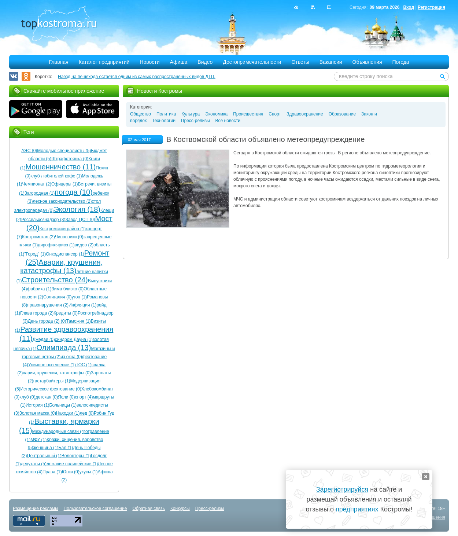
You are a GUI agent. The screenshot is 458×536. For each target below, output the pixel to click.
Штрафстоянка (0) (69, 158)
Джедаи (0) (44, 339)
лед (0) (87, 413)
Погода (400, 62)
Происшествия (248, 114)
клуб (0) (27, 397)
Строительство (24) (55, 280)
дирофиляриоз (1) (56, 244)
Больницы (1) (63, 405)
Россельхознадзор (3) (43, 219)
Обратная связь (148, 508)
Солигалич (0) (57, 297)
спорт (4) (84, 397)
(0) (62, 321)
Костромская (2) (38, 236)
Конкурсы (180, 508)
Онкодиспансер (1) (65, 254)
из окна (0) (71, 356)
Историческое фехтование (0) (51, 389)
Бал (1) (66, 447)
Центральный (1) (44, 455)
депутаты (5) (34, 463)
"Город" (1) (35, 254)
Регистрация (431, 7)
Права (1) (52, 471)
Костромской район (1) (63, 228)
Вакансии (331, 62)
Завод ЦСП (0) (80, 219)
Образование (342, 114)
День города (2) (44, 321)
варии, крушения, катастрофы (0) (57, 372)
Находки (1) (68, 413)
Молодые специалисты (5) (64, 150)
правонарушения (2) (48, 305)
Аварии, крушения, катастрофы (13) (61, 266)
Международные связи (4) (58, 431)
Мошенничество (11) (60, 167)
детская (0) (47, 397)
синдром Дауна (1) (74, 339)
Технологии (164, 120)
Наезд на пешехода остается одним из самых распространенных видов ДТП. (136, 76)
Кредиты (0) (65, 313)
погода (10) (73, 192)
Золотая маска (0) (37, 413)
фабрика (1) (39, 288)
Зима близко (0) (68, 288)
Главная (58, 62)
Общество (140, 114)
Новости (149, 62)
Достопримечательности (252, 62)
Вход (408, 7)
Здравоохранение (305, 114)
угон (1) (79, 297)
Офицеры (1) (64, 184)
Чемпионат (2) (36, 184)
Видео (205, 62)
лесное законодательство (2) (62, 201)
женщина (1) (45, 447)
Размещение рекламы (35, 508)
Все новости (227, 120)
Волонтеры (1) (76, 455)
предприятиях (357, 509)
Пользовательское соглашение (95, 508)
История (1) (37, 405)
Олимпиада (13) (63, 348)
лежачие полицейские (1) (72, 463)
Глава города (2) (36, 313)
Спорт (275, 114)
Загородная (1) (40, 193)
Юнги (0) (71, 471)
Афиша (179, 62)
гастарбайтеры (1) (51, 380)
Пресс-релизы (195, 120)
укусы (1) (89, 471)
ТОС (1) (84, 364)
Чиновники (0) (69, 236)
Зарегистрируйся (342, 489)
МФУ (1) (38, 439)
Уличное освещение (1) (52, 364)
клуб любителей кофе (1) (56, 176)
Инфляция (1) (82, 305)
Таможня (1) (78, 321)
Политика (166, 114)
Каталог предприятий (104, 62)
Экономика (216, 114)
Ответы (300, 62)
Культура (190, 114)
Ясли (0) (66, 397)
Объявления (367, 62)
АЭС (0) (29, 150)
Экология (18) (76, 209)
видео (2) (84, 244)
